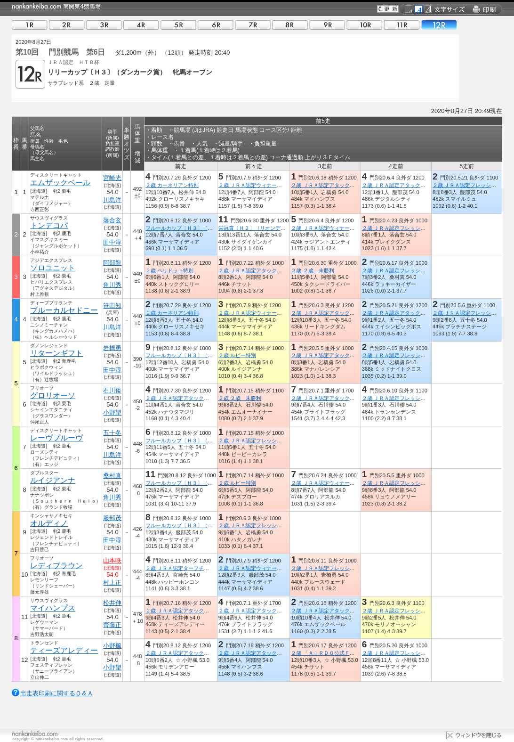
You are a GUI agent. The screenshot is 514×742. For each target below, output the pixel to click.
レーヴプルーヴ (56, 438)
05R (178, 25)
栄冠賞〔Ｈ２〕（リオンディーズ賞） (262, 228)
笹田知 (112, 305)
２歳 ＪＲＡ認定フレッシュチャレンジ (406, 228)
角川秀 (112, 284)
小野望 (112, 412)
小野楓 (112, 645)
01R (30, 25)
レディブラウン (56, 566)
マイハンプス (52, 608)
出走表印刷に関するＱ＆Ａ (56, 693)
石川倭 (112, 390)
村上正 (112, 582)
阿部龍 (112, 262)
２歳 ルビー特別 (237, 355)
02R (67, 25)
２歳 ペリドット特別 (169, 270)
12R (439, 25)
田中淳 (112, 242)
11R (401, 25)
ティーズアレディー (64, 650)
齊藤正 (112, 624)
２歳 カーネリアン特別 (172, 185)
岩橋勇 (112, 347)
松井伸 (112, 602)
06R (215, 25)
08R (290, 25)
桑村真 (112, 475)
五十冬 (112, 432)
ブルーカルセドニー (64, 310)
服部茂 (112, 518)
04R (141, 25)
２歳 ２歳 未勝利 (312, 270)
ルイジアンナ (52, 480)
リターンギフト (56, 353)
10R (364, 25)
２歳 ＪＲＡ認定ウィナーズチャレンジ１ (338, 228)
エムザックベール (60, 183)
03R (104, 25)
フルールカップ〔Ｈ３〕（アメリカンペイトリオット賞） (212, 228)
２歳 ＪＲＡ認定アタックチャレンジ (333, 185)
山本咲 (112, 560)
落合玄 (112, 220)
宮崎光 (112, 177)
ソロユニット (52, 268)
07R (253, 25)
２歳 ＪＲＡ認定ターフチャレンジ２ (187, 568)
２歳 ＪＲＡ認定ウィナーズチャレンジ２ (338, 483)
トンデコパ (49, 225)
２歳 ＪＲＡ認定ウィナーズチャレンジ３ (265, 185)
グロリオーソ (52, 395)
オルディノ (49, 523)
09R (327, 25)
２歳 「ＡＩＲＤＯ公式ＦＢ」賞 (328, 653)
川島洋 (112, 200)
